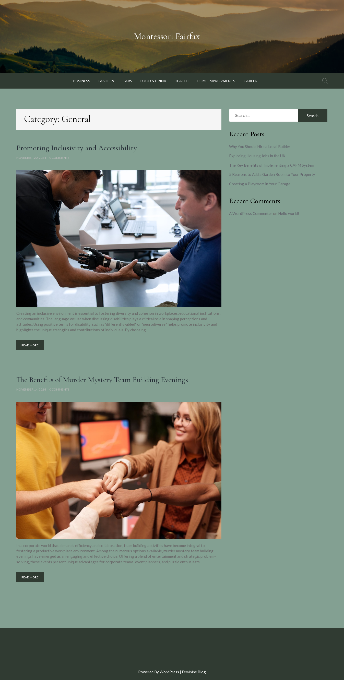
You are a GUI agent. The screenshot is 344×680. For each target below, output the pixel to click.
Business (81, 81)
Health (181, 81)
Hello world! (288, 213)
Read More (30, 345)
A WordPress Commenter (250, 213)
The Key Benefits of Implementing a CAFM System (271, 165)
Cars (127, 81)
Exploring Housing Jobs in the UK (257, 155)
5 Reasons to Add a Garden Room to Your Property (272, 174)
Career (250, 81)
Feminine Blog (194, 672)
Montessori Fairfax (167, 36)
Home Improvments (216, 81)
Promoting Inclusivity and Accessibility (76, 148)
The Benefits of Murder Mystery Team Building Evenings (102, 379)
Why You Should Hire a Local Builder (259, 146)
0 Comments (59, 158)
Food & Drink (153, 81)
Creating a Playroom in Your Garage (259, 183)
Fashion (106, 81)
